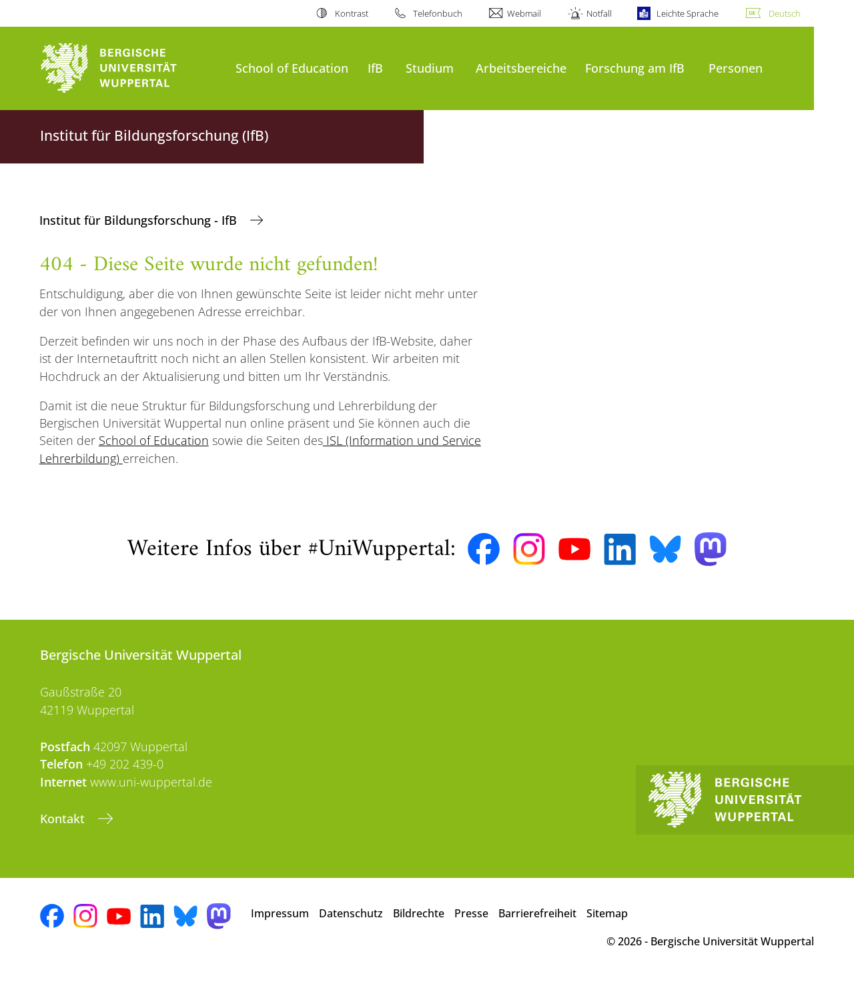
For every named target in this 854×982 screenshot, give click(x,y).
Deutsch (785, 13)
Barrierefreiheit (537, 913)
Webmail (524, 13)
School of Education (292, 67)
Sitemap (607, 913)
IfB (375, 67)
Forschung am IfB (635, 67)
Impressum (280, 913)
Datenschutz (351, 913)
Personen (736, 67)
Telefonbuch (437, 13)
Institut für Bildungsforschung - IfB (139, 220)
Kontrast (351, 13)
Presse (471, 913)
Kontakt (64, 819)
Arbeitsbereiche (521, 67)
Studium (430, 67)
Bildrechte (418, 913)
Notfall (599, 13)
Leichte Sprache (688, 13)
